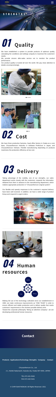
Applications (15, 360)
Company (41, 360)
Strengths (33, 360)
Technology (24, 360)
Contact (50, 360)
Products (5, 360)
